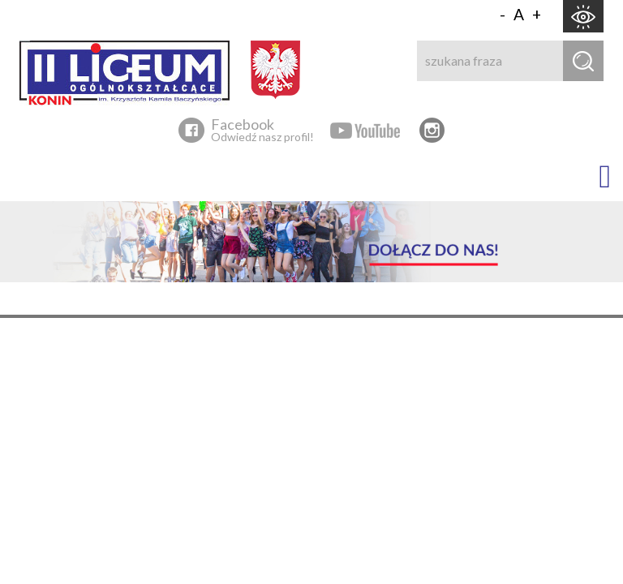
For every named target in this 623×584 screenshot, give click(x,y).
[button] (596, 177)
